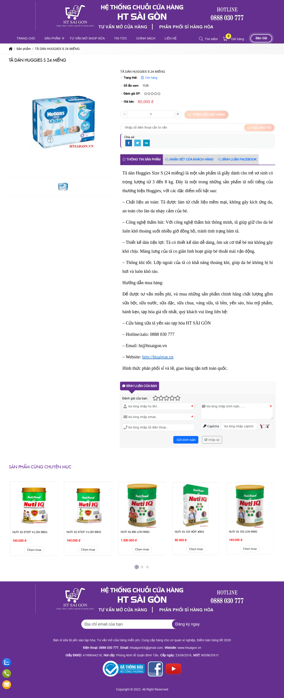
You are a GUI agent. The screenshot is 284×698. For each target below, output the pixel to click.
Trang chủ (26, 38)
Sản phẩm (52, 38)
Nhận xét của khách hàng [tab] (189, 159)
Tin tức (120, 38)
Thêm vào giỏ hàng (206, 114)
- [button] (124, 114)
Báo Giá (261, 38)
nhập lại (211, 440)
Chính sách (145, 38)
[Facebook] (129, 143)
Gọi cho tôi (259, 127)
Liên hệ (171, 38)
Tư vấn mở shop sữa (87, 38)
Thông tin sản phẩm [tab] (141, 159)
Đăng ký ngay (187, 624)
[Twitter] (137, 143)
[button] (201, 39)
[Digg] (146, 143)
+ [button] (177, 114)
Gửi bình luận (186, 440)
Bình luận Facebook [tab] (237, 159)
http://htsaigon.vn (158, 356)
